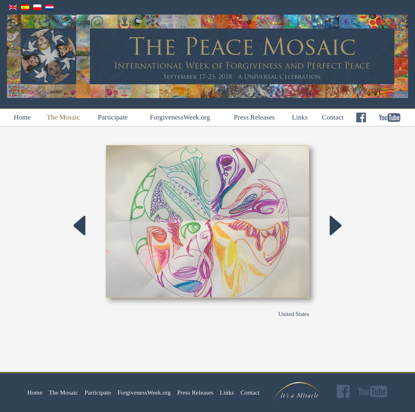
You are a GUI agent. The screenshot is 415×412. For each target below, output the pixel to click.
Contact (333, 117)
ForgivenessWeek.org (180, 117)
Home (22, 117)
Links (300, 117)
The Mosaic (63, 117)
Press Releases (254, 117)
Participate (113, 117)
